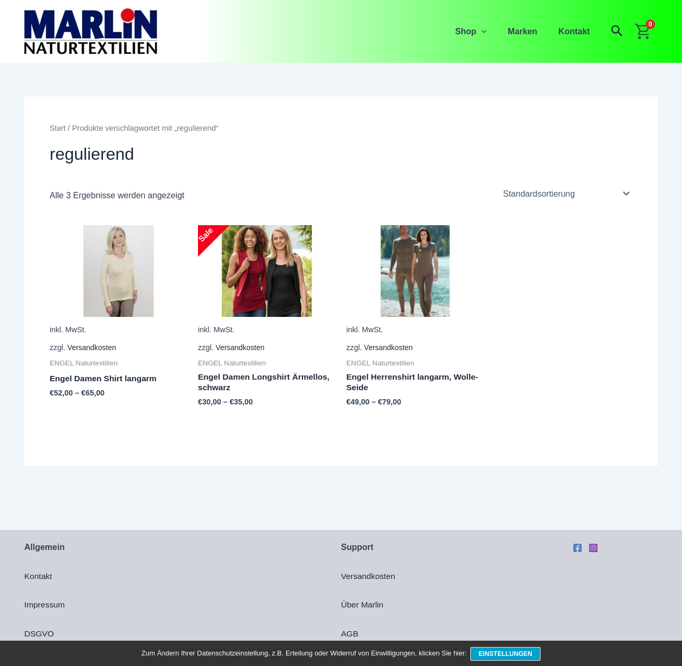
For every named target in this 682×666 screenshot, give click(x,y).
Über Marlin (363, 604)
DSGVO (39, 633)
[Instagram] (593, 548)
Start (58, 128)
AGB (350, 633)
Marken (529, 31)
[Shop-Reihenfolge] (565, 193)
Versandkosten (93, 348)
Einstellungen (506, 654)
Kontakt (576, 31)
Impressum (45, 604)
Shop (481, 31)
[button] (492, 31)
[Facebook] (577, 548)
